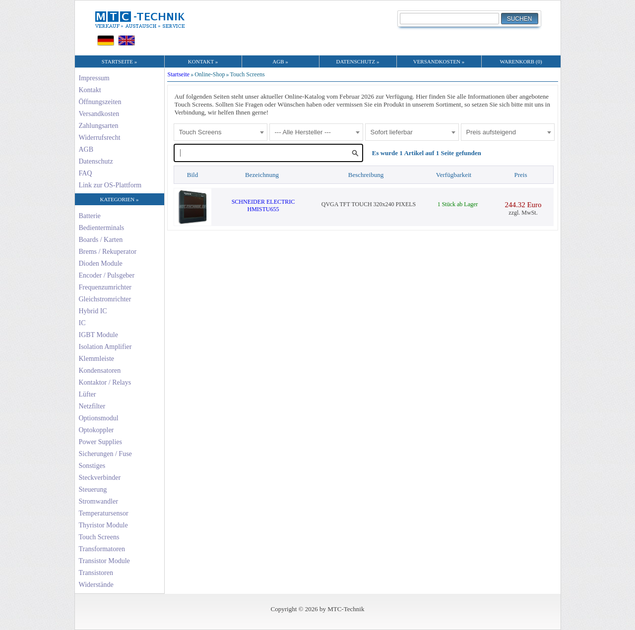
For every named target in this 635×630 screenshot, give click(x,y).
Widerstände (96, 584)
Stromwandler (98, 501)
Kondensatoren (100, 370)
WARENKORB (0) (521, 61)
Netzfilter (92, 406)
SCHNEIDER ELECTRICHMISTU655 (263, 205)
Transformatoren (102, 549)
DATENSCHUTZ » (357, 61)
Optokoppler (96, 430)
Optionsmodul (99, 418)
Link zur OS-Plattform (110, 185)
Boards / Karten (101, 239)
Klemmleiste (97, 358)
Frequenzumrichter (105, 287)
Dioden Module (101, 263)
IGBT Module (98, 335)
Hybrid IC (93, 311)
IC (82, 323)
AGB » (280, 61)
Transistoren (96, 572)
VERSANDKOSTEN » (439, 61)
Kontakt (90, 90)
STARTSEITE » (119, 61)
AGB (86, 149)
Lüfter (87, 394)
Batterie (90, 216)
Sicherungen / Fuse (105, 454)
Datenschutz (96, 161)
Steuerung (93, 489)
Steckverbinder (100, 477)
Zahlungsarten (99, 125)
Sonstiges (92, 465)
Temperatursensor (103, 513)
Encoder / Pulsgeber (107, 275)
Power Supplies (101, 442)
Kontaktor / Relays (105, 382)
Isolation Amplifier (105, 346)
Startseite (179, 74)
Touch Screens (99, 537)
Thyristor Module (103, 525)
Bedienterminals (102, 227)
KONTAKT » (203, 61)
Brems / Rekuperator (108, 251)
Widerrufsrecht (100, 137)
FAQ (85, 173)
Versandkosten (99, 113)
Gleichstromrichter (105, 299)
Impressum (94, 78)
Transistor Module (104, 561)
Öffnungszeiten (100, 102)
